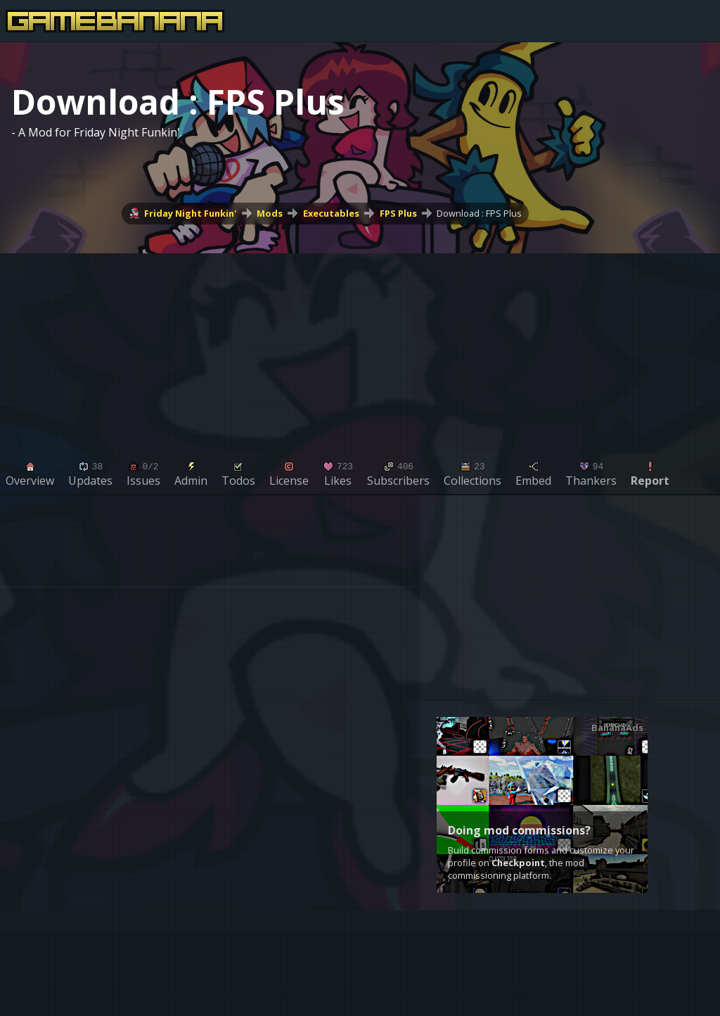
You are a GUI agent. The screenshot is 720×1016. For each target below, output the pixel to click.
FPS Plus (398, 213)
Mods (270, 213)
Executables (331, 213)
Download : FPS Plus (479, 213)
